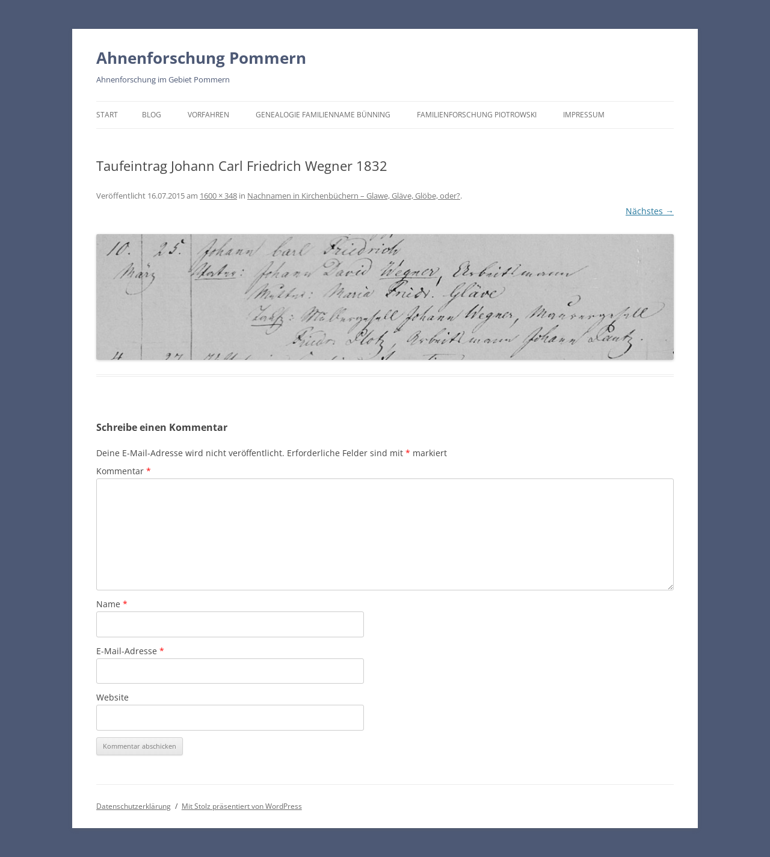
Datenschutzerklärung (133, 806)
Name (112, 604)
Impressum (584, 115)
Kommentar (123, 471)
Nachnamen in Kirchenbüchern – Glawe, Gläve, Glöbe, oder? (353, 195)
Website (112, 697)
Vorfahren (208, 115)
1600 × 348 (218, 195)
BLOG (151, 115)
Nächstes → (650, 211)
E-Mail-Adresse (130, 651)
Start (107, 115)
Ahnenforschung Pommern (201, 58)
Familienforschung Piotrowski (477, 115)
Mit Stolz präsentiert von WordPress (242, 806)
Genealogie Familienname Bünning (323, 115)
